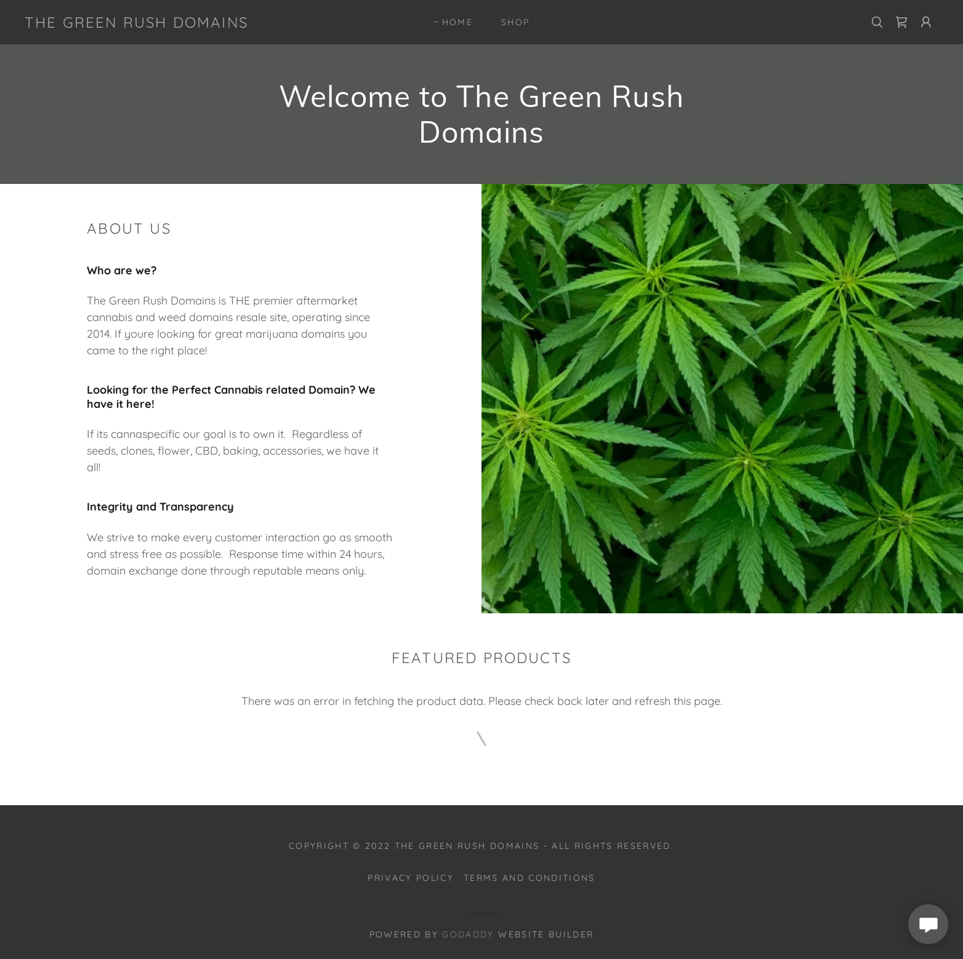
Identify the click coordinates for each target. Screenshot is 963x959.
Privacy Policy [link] (411, 877)
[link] (136, 24)
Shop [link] (515, 22)
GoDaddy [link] (468, 934)
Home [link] (457, 22)
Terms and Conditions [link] (529, 877)
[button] (926, 22)
